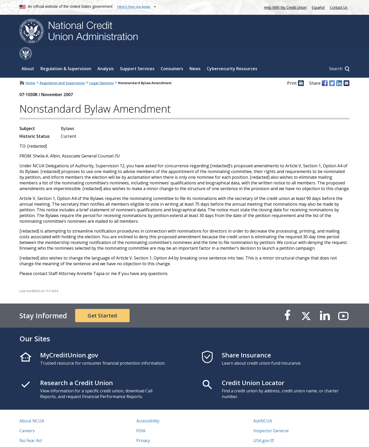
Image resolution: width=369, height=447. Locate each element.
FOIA (140, 418)
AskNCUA (262, 408)
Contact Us (338, 7)
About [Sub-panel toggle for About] (28, 56)
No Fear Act (30, 428)
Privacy (143, 428)
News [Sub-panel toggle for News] (195, 56)
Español (318, 7)
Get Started (102, 303)
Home (30, 70)
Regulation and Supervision (62, 70)
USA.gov (261, 428)
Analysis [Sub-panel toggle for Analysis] (105, 56)
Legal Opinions (101, 70)
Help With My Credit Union (284, 7)
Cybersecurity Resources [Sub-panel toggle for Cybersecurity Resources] (232, 56)
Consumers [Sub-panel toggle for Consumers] (172, 56)
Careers (27, 418)
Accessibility (147, 408)
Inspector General (270, 418)
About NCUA (31, 408)
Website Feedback (153, 438)
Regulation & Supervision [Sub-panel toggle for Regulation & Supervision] (65, 56)
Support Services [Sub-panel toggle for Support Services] (137, 56)
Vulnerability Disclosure (42, 438)
